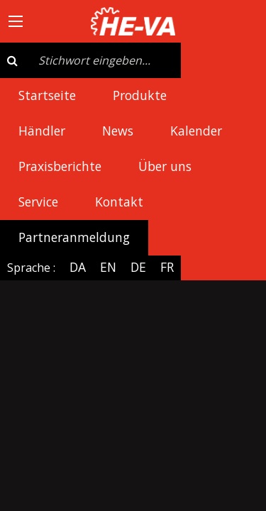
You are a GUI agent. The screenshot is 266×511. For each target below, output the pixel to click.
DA (78, 266)
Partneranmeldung (74, 237)
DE (138, 266)
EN (108, 266)
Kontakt (119, 201)
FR (167, 266)
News (117, 130)
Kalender (196, 130)
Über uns (165, 166)
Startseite (47, 95)
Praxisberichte (59, 166)
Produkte (140, 95)
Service (38, 201)
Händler (41, 130)
